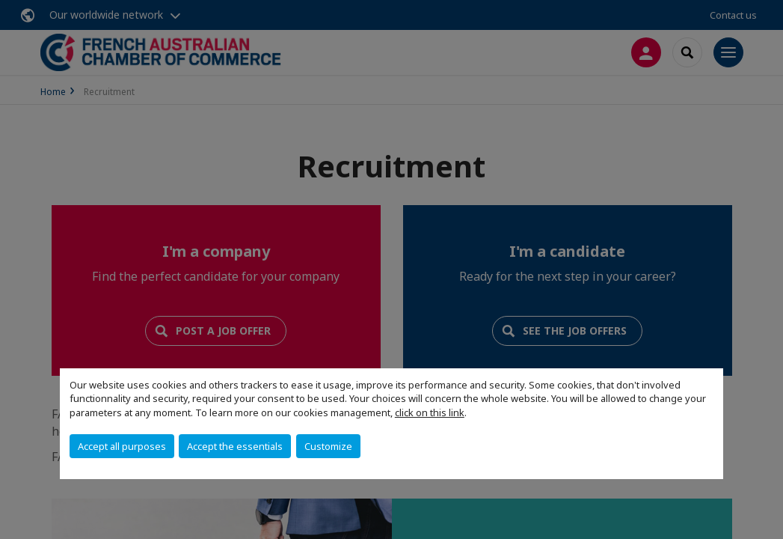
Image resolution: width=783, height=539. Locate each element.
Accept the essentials (235, 446)
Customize (328, 446)
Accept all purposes (122, 446)
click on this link (429, 412)
